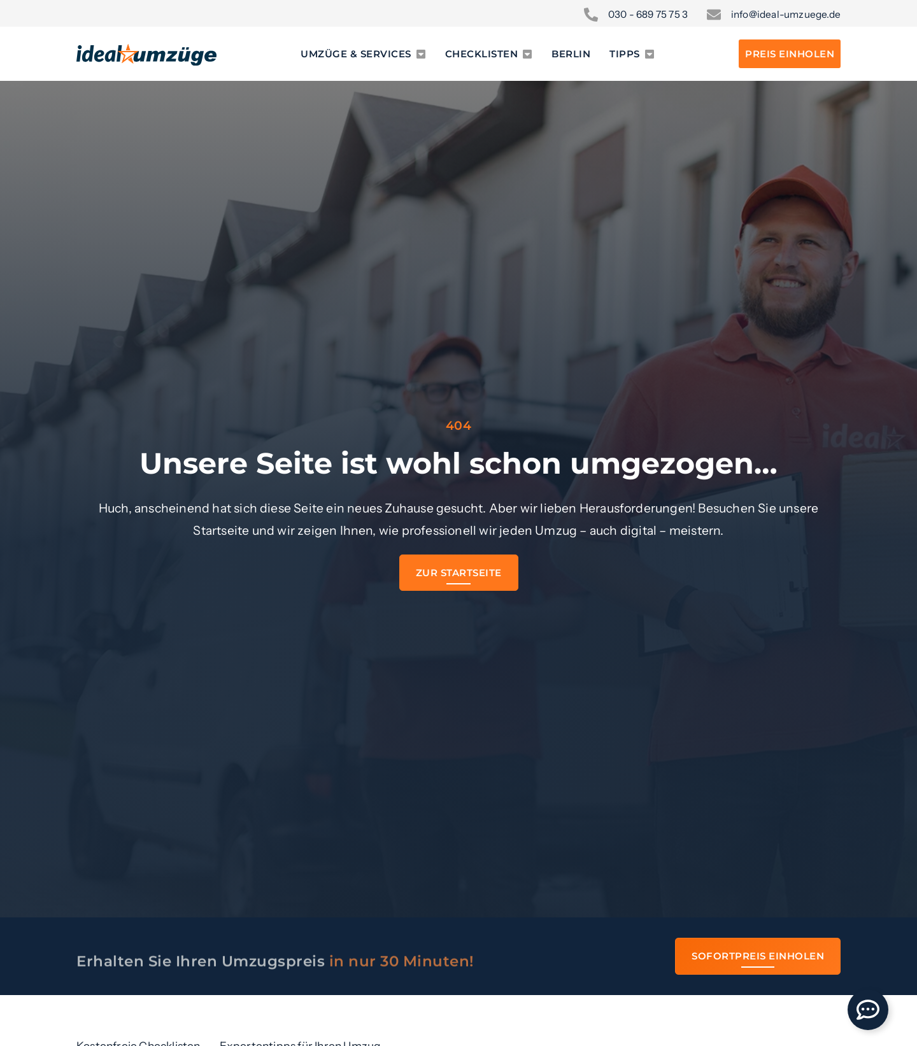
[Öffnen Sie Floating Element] (868, 1009)
